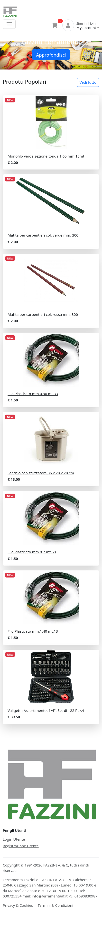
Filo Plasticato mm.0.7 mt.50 (32, 551)
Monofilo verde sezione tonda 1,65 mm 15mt (46, 156)
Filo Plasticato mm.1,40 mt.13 (33, 631)
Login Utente (14, 839)
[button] (7, 55)
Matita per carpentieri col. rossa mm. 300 (43, 314)
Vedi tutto (88, 82)
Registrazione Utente (20, 845)
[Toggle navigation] (9, 24)
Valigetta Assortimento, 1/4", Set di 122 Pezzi (46, 710)
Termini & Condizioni (55, 905)
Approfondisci (51, 55)
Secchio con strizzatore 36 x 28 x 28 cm (41, 472)
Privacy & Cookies (18, 905)
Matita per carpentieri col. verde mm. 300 (43, 235)
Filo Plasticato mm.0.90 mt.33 (33, 393)
